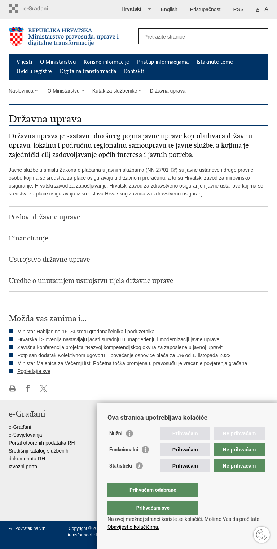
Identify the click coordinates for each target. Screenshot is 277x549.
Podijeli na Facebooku (28, 388)
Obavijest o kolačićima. (133, 527)
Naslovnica (21, 91)
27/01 (162, 170)
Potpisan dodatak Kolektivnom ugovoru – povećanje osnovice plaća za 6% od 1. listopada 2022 (124, 355)
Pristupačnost (205, 9)
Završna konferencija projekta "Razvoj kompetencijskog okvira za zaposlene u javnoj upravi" (120, 347)
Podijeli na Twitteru (43, 388)
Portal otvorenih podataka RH (42, 443)
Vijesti (24, 62)
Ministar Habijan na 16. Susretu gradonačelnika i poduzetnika (86, 331)
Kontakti (134, 71)
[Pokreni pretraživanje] (260, 36)
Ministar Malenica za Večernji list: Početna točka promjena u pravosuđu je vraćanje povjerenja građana (132, 363)
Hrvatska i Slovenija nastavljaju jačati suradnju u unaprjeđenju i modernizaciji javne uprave (118, 339)
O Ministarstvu (58, 62)
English (169, 9)
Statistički (120, 480)
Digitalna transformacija (88, 71)
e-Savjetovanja (25, 435)
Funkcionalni (123, 464)
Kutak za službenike (114, 91)
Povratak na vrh (30, 528)
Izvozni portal (23, 466)
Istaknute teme (215, 62)
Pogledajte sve (33, 371)
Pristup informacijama (163, 62)
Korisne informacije (106, 62)
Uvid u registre (34, 71)
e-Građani (20, 427)
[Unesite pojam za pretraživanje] (196, 36)
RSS (238, 9)
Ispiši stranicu (12, 388)
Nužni (115, 448)
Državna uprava (167, 91)
